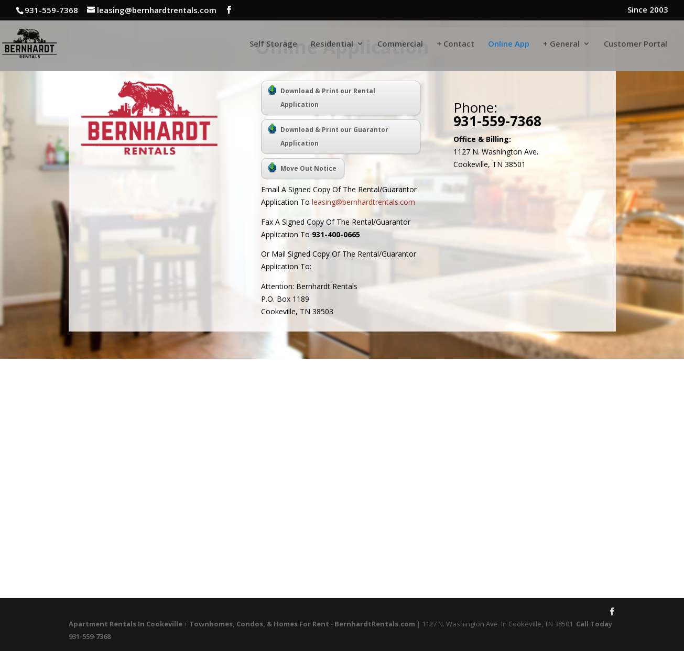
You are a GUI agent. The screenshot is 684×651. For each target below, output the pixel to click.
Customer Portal (635, 44)
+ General (561, 44)
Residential (332, 44)
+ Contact (455, 44)
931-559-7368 (497, 121)
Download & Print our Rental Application (321, 97)
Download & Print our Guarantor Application (328, 136)
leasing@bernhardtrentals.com (363, 202)
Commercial (400, 44)
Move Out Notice (302, 167)
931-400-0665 (336, 234)
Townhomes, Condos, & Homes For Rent (259, 623)
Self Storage (273, 44)
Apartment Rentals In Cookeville (125, 623)
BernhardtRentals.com (374, 623)
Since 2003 (647, 10)
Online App (508, 44)
